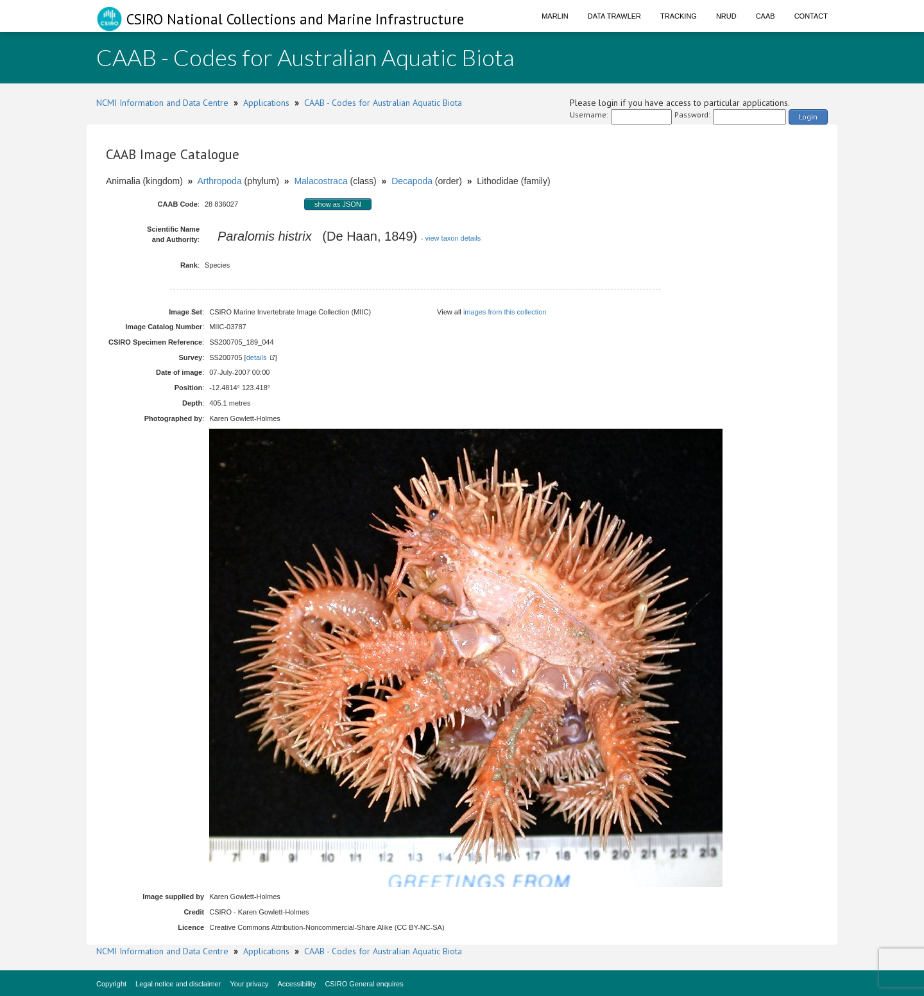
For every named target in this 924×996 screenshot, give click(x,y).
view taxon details (453, 238)
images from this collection (505, 312)
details (256, 357)
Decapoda (411, 181)
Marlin (555, 16)
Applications (266, 102)
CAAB (765, 16)
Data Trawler (614, 16)
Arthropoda (219, 181)
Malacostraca (320, 181)
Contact (811, 16)
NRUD (726, 16)
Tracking (678, 16)
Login (808, 116)
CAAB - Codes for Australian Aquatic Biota (383, 102)
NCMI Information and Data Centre (162, 102)
